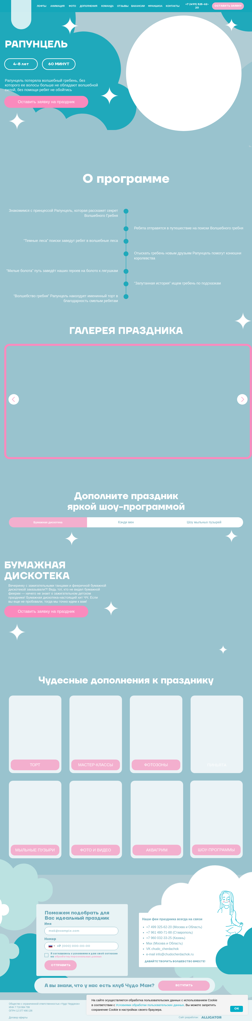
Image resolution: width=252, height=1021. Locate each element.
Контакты (172, 6)
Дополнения (88, 6)
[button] (228, 6)
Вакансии (138, 6)
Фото (72, 6)
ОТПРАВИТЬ (60, 965)
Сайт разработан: (188, 1017)
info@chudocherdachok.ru (175, 954)
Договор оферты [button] (18, 1017)
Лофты (41, 6)
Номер (50, 939)
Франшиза (155, 6)
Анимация (57, 6)
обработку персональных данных (78, 956)
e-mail (151, 954)
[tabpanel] (126, 594)
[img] (21, 13)
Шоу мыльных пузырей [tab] (204, 522)
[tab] (48, 522)
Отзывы (122, 6)
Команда (107, 6)
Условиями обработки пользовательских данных (150, 1005)
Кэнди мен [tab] (126, 522)
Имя (47, 924)
